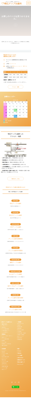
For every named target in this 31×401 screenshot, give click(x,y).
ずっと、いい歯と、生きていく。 (7, 335)
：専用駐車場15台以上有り (12, 157)
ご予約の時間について (5, 330)
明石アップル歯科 (15, 203)
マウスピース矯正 (5, 353)
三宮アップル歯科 (15, 227)
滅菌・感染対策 (4, 345)
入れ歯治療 (19, 331)
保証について (4, 369)
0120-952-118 (12, 63)
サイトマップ (20, 364)
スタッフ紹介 (4, 342)
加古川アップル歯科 (15, 215)
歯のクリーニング (20, 336)
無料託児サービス (21, 359)
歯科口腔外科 (19, 337)
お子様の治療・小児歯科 (21, 333)
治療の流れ (4, 327)
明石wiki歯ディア (21, 362)
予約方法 (19, 353)
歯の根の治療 (19, 326)
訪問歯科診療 (19, 339)
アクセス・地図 (15, 86)
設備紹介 (3, 340)
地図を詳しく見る (16, 178)
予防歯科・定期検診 (20, 334)
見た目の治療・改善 (5, 356)
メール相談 (19, 355)
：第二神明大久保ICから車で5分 (12, 160)
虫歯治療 (18, 325)
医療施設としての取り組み (6, 343)
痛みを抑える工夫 (20, 323)
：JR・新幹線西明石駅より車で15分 (13, 164)
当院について (4, 337)
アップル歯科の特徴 (5, 328)
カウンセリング (4, 364)
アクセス (19, 351)
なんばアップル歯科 (15, 274)
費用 (18, 348)
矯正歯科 (3, 351)
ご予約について (4, 325)
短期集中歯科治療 (5, 366)
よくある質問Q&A (5, 332)
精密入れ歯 (4, 359)
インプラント (4, 350)
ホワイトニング (4, 358)
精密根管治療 (4, 363)
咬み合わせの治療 (20, 329)
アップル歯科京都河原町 (15, 298)
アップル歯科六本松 (15, 309)
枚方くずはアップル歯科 (15, 286)
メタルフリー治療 (5, 361)
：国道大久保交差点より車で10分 (12, 162)
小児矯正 (3, 355)
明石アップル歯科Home (6, 321)
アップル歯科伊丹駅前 (15, 250)
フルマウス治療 (4, 367)
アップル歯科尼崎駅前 (15, 239)
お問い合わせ (20, 357)
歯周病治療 (19, 328)
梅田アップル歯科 (15, 262)
